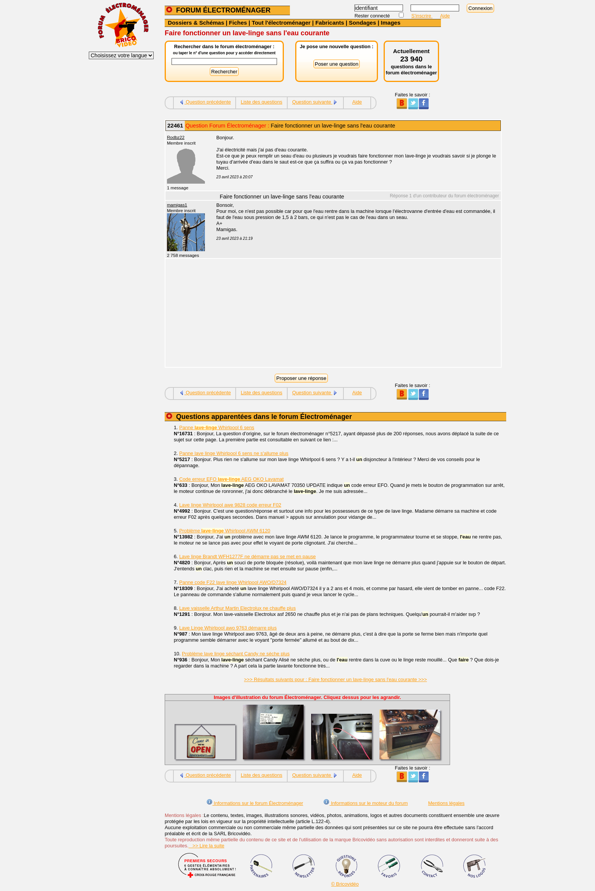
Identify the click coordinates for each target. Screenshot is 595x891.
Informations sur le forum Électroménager (254, 803)
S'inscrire (422, 16)
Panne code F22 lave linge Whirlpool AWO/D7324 (232, 582)
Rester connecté (372, 16)
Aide (445, 16)
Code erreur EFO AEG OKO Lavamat (231, 479)
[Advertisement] (354, 314)
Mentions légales (446, 803)
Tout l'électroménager (281, 22)
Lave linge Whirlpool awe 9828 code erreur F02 (230, 505)
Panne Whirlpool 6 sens (216, 427)
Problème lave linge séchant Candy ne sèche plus (236, 653)
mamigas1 (177, 205)
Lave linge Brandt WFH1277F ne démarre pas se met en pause (247, 556)
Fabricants (329, 22)
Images (391, 22)
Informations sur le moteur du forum (365, 803)
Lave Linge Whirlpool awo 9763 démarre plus (228, 628)
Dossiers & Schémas (196, 22)
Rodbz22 (175, 137)
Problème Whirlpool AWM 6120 (224, 531)
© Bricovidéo (345, 884)
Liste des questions (261, 102)
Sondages (362, 22)
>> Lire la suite (207, 845)
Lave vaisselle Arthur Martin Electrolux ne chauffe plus (237, 608)
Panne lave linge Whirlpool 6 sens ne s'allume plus (233, 453)
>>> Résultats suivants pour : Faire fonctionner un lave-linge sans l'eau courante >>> (335, 679)
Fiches (238, 22)
